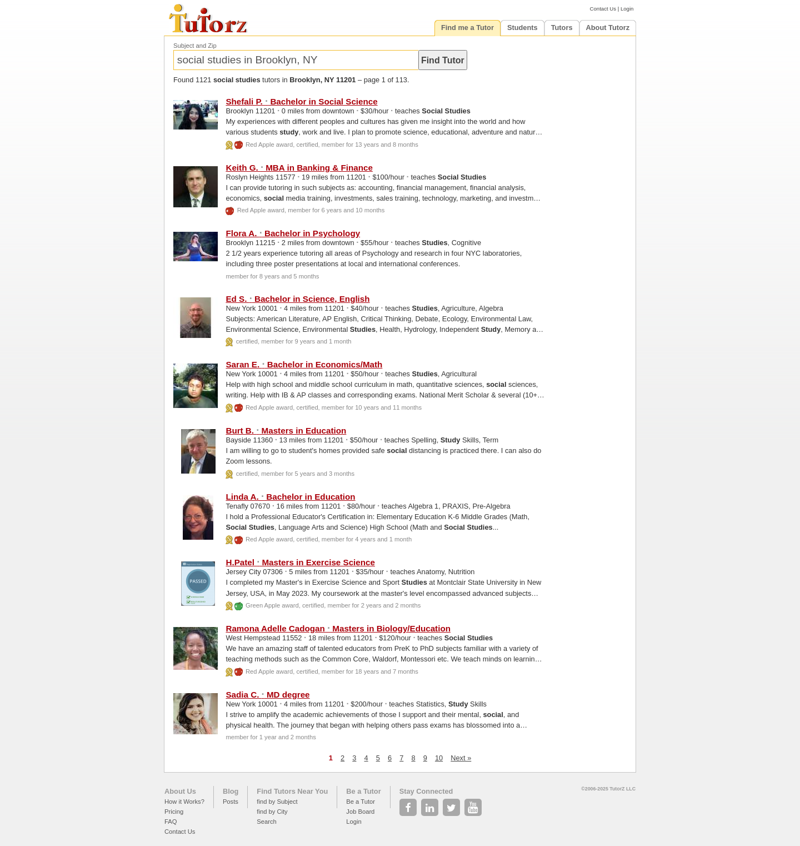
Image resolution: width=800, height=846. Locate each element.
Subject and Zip (195, 45)
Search (266, 821)
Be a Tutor (363, 791)
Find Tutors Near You (292, 791)
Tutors (562, 27)
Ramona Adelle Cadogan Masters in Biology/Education (338, 628)
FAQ (170, 821)
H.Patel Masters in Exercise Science (300, 562)
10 (439, 758)
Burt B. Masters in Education (286, 430)
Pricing (173, 811)
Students (522, 27)
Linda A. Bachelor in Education (290, 496)
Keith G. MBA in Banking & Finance (299, 167)
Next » (461, 758)
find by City (272, 811)
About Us (180, 791)
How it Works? (184, 801)
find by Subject (277, 801)
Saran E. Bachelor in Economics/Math (304, 364)
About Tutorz (608, 27)
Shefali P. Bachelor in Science (301, 101)
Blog (230, 791)
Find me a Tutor (467, 27)
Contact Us (603, 9)
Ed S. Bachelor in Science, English (297, 298)
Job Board (360, 811)
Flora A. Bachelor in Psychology (293, 233)
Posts (230, 801)
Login (627, 9)
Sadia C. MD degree (267, 694)
